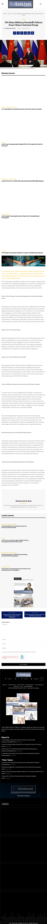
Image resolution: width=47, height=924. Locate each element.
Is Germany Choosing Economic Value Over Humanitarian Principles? (20, 216)
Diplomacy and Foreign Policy (9, 107)
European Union (6, 214)
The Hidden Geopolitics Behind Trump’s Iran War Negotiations (22, 253)
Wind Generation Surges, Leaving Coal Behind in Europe (35, 615)
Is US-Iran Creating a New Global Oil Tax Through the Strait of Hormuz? (22, 145)
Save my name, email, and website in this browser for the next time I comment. (19, 652)
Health (3, 773)
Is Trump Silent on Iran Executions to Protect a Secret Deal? (22, 109)
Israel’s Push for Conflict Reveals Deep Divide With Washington (23, 181)
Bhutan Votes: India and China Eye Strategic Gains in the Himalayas (12, 616)
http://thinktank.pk (23, 503)
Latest (9, 13)
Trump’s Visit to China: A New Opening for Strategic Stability (19, 776)
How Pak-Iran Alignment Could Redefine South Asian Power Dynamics (21, 767)
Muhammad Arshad (10, 28)
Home (5, 13)
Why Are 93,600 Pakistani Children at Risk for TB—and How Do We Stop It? (23, 771)
